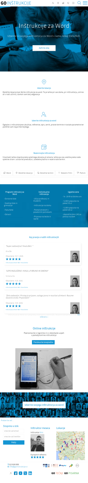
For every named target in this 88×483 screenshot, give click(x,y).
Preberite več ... (7, 420)
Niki (41, 432)
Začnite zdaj (44, 48)
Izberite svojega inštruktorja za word (44, 405)
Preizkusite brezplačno (43, 342)
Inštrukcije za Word (11, 262)
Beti (19, 262)
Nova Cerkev (24, 262)
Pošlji (13, 442)
